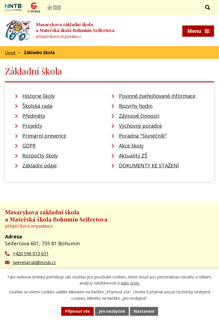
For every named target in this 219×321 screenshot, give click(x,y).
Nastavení (144, 311)
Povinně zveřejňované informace (157, 96)
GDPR (29, 145)
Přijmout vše (77, 311)
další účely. (130, 283)
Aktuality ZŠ (133, 155)
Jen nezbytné (112, 311)
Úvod (10, 52)
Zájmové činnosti (139, 115)
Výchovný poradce (140, 125)
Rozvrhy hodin (136, 105)
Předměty (33, 115)
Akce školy (131, 145)
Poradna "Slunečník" (143, 135)
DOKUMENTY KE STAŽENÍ (149, 165)
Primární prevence (44, 135)
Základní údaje (39, 165)
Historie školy (38, 96)
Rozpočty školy (40, 155)
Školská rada (37, 105)
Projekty (32, 125)
